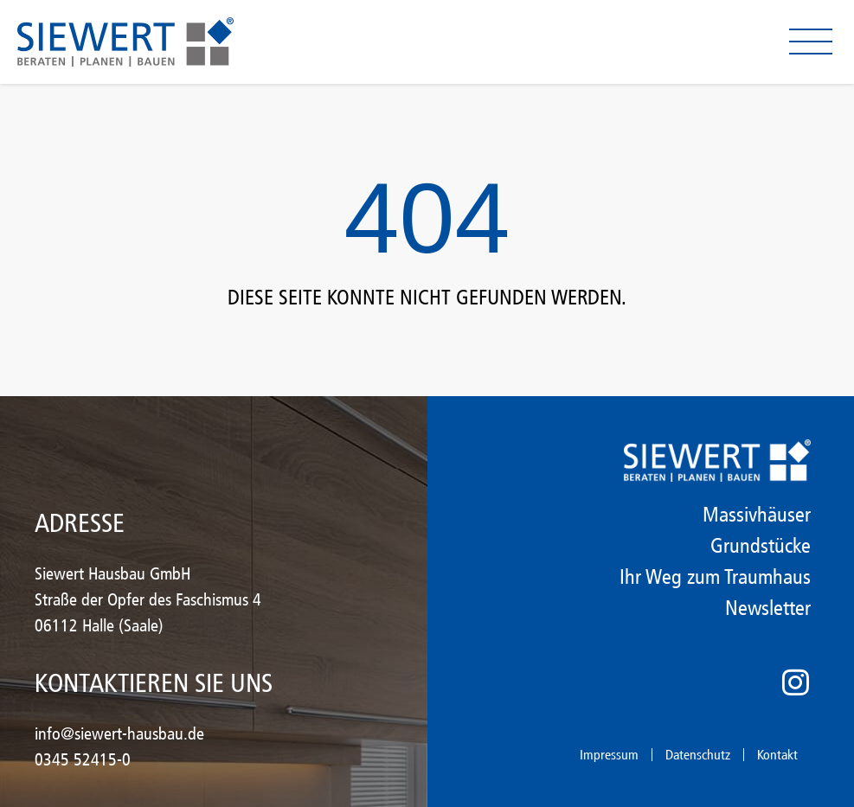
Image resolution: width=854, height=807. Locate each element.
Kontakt (777, 754)
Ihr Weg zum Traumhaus (715, 577)
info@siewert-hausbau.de (119, 733)
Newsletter (768, 608)
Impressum (609, 754)
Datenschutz (697, 754)
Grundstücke (760, 546)
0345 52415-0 (83, 759)
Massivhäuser (757, 515)
